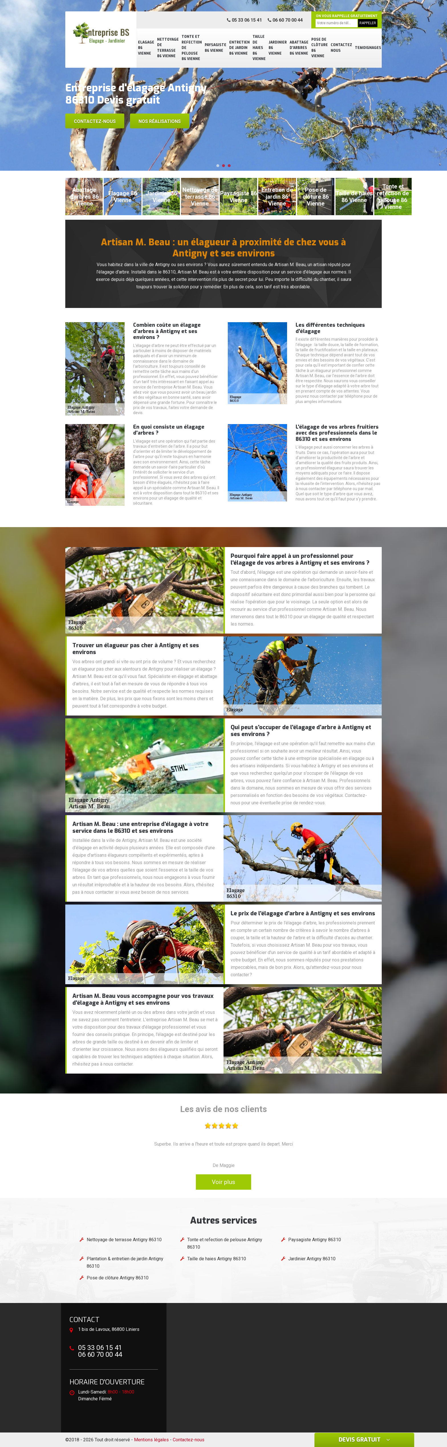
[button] (218, 165)
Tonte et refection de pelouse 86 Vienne (192, 47)
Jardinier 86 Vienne (278, 48)
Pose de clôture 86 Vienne (319, 48)
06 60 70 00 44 (285, 20)
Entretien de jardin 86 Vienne (239, 48)
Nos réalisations (160, 121)
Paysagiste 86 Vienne (215, 48)
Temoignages (368, 48)
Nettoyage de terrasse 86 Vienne (168, 48)
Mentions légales (151, 1439)
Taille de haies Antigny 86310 (216, 1258)
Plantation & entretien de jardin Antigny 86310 (125, 1262)
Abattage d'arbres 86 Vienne (299, 48)
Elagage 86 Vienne (146, 48)
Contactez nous (341, 48)
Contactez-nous (95, 121)
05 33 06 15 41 (244, 20)
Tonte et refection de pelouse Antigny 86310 (224, 1243)
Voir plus (223, 1182)
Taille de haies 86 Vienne (259, 47)
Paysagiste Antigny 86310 (314, 1239)
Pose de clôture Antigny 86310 (118, 1277)
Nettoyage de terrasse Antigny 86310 (124, 1239)
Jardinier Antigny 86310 (312, 1258)
